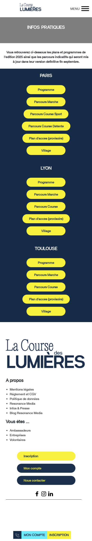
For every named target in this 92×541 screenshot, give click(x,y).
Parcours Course (46, 206)
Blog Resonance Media (26, 413)
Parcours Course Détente (46, 126)
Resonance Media (22, 404)
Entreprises (18, 436)
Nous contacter (35, 481)
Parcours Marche (46, 102)
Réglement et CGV (23, 395)
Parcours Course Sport (46, 114)
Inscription (59, 535)
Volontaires (17, 441)
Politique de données (24, 399)
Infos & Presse (20, 409)
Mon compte (34, 535)
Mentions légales (22, 390)
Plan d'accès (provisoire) (46, 138)
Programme (46, 89)
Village (46, 150)
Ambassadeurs (20, 431)
